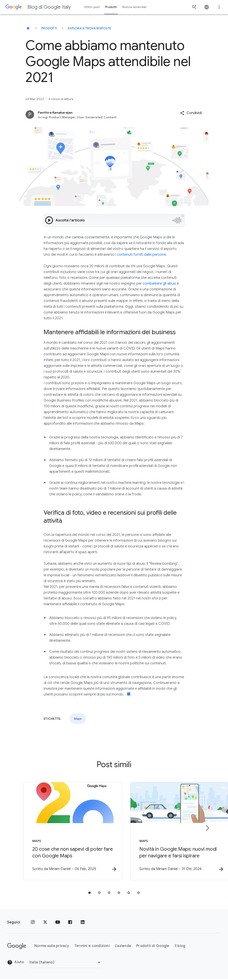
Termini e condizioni (92, 946)
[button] (191, 113)
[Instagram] (32, 922)
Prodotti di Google (152, 946)
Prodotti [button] (111, 7)
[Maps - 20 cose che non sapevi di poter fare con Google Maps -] (55, 831)
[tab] (89, 893)
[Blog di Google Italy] (28, 28)
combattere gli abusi (159, 283)
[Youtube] (57, 922)
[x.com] (45, 922)
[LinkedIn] (82, 922)
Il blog (180, 946)
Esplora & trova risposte (89, 28)
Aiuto (15, 962)
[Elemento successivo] (207, 828)
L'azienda (123, 946)
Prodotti (49, 28)
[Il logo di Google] (16, 946)
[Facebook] (70, 922)
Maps (77, 719)
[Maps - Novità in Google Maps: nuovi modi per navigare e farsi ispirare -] (172, 831)
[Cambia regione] (65, 962)
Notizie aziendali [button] (134, 7)
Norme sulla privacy (51, 946)
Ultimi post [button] (92, 7)
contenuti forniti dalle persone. (142, 254)
